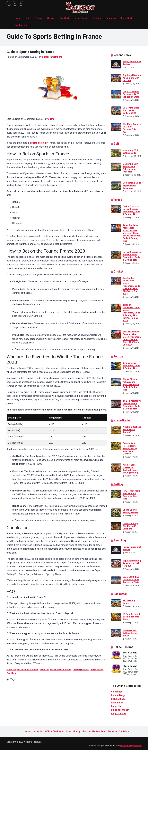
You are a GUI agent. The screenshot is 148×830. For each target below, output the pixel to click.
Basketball (126, 18)
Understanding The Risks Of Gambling (130, 526)
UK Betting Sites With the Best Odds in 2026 (131, 110)
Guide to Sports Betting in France (22, 669)
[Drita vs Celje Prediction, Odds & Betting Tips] (116, 365)
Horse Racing (80, 18)
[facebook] (9, 3)
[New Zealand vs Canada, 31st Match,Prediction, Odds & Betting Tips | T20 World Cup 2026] (116, 334)
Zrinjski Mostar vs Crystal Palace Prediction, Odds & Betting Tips (132, 405)
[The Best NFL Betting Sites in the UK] (116, 633)
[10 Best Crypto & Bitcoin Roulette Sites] (116, 617)
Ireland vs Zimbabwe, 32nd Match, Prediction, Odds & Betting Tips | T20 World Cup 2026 (131, 313)
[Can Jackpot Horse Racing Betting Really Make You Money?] (116, 446)
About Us (37, 731)
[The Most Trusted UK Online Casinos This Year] (116, 126)
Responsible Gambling (94, 731)
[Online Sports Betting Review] (116, 512)
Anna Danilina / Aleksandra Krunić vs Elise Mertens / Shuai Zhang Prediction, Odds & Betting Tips (132, 233)
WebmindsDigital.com (131, 745)
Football (64, 18)
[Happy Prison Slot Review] (116, 64)
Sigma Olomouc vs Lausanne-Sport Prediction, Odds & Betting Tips (131, 384)
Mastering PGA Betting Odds (130, 151)
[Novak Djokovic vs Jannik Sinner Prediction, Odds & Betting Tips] (116, 254)
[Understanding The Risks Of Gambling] (116, 526)
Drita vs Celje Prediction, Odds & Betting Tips (131, 366)
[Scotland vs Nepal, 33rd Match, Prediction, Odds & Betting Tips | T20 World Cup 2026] (116, 281)
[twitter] (15, 3)
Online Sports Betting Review (130, 511)
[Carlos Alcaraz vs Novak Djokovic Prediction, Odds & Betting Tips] (116, 209)
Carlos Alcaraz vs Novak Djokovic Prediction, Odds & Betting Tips (132, 210)
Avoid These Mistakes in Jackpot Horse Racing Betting (130, 469)
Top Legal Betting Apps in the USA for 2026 (132, 78)
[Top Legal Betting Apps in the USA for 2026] (116, 78)
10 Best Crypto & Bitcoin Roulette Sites (131, 617)
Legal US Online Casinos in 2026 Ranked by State (131, 94)
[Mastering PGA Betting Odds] (116, 153)
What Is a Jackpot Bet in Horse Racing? (132, 429)
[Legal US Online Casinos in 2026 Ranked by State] (116, 94)
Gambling (111, 18)
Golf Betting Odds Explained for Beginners (132, 185)
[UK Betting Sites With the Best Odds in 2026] (116, 110)
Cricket (51, 18)
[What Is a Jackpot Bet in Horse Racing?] (116, 429)
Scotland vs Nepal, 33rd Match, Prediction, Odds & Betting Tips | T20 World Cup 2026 (131, 286)
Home (18, 18)
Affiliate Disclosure (54, 731)
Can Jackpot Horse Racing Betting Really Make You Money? (130, 448)
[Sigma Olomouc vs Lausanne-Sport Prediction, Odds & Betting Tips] (116, 382)
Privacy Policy (73, 731)
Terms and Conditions (118, 731)
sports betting (38, 142)
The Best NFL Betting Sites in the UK (130, 633)
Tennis (39, 18)
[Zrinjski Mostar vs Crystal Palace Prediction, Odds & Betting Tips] (116, 403)
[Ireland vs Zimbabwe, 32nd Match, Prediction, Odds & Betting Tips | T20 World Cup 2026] (116, 307)
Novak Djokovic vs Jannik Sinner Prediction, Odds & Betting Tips (132, 256)
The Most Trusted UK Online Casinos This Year (132, 128)
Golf (28, 18)
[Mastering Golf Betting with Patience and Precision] (116, 166)
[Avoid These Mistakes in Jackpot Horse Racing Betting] (116, 467)
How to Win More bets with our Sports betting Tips (131, 495)
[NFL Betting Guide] (116, 603)
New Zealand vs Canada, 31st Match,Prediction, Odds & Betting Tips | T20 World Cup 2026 (132, 338)
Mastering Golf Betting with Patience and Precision (130, 168)
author (45, 56)
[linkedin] (21, 3)
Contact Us (21, 25)
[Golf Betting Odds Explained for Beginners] (116, 185)
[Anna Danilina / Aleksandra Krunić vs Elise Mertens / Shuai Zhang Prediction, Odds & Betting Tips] (116, 228)
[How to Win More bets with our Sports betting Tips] (116, 493)
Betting (97, 18)
